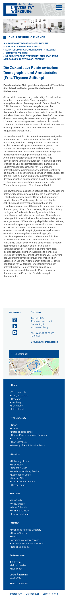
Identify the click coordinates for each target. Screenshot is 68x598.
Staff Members (18, 442)
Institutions (16, 406)
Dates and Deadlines (21, 432)
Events (14, 428)
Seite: (13, 583)
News (13, 425)
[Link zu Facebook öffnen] (13, 326)
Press (13, 536)
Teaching (15, 402)
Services (15, 454)
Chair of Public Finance (27, 37)
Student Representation (22, 481)
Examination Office (20, 475)
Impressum (16, 593)
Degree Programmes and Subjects (28, 435)
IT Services (16, 465)
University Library (19, 461)
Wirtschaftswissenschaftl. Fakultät (28, 43)
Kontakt (37, 312)
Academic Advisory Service (24, 471)
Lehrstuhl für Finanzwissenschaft (24, 50)
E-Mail (37, 336)
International (17, 409)
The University (18, 392)
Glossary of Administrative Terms (28, 445)
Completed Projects (16, 53)
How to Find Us (18, 533)
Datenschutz (32, 593)
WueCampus (17, 504)
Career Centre (17, 485)
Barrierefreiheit (50, 593)
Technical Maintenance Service (26, 543)
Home (13, 385)
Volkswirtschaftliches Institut (22, 46)
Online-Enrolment (19, 511)
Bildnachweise (18, 565)
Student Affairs (18, 478)
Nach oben (16, 569)
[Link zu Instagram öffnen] (13, 320)
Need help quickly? (20, 547)
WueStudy (16, 500)
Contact (14, 523)
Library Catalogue (19, 514)
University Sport (18, 468)
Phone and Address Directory (25, 530)
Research (51, 50)
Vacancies (16, 438)
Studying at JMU (19, 395)
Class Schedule (18, 507)
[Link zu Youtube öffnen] (13, 332)
